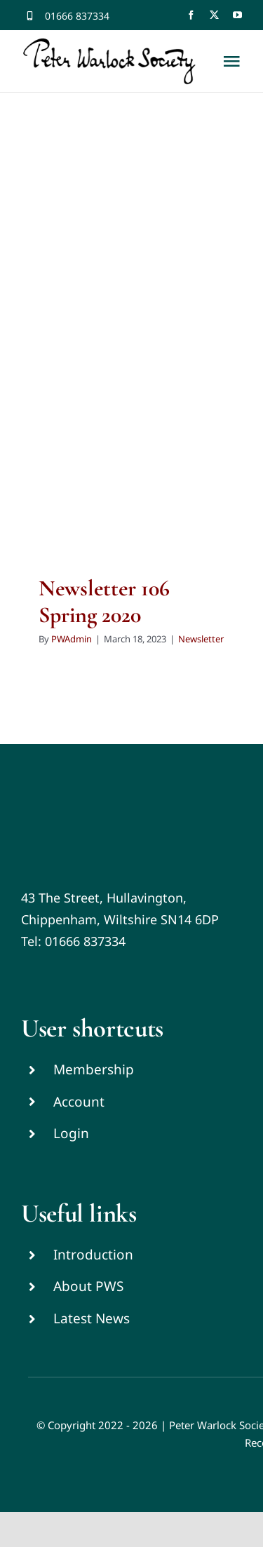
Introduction (93, 1254)
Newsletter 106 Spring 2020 (104, 601)
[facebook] (191, 15)
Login (71, 1133)
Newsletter (201, 639)
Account (78, 1102)
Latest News (91, 1318)
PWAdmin (71, 639)
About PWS (88, 1286)
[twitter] (214, 15)
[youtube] (237, 15)
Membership (93, 1069)
